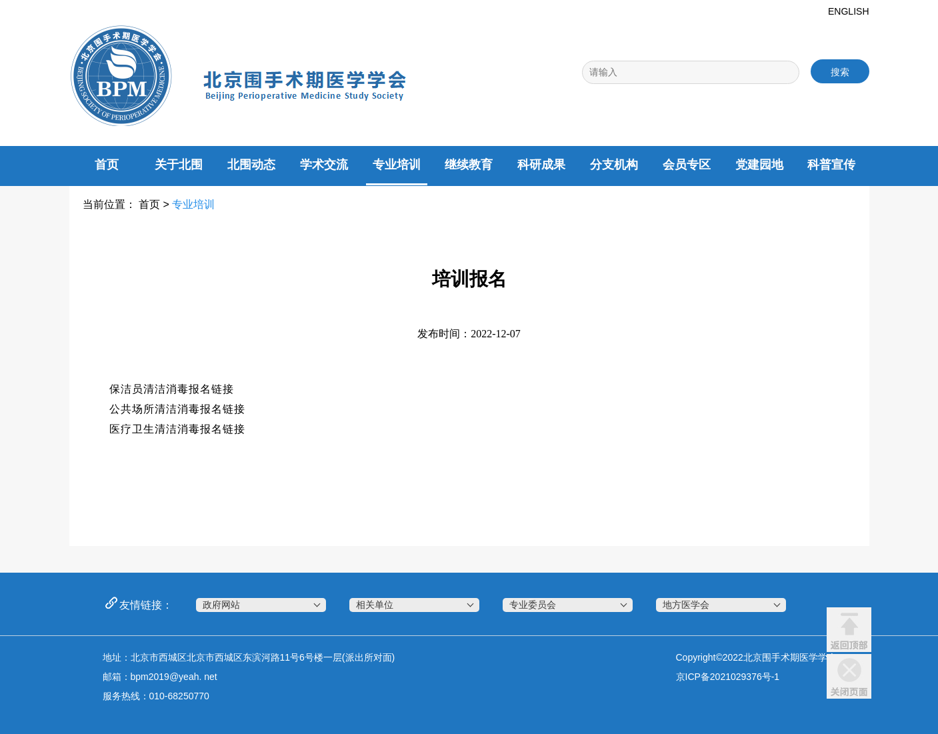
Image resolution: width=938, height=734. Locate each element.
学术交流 (324, 164)
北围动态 (251, 164)
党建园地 (759, 164)
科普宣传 (831, 164)
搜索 (840, 72)
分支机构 (614, 164)
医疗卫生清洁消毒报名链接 (177, 429)
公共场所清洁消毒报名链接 (177, 409)
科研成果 (541, 164)
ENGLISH (848, 11)
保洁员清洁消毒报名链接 (171, 389)
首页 (107, 164)
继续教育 (469, 164)
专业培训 (397, 164)
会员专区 (687, 164)
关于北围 (179, 164)
